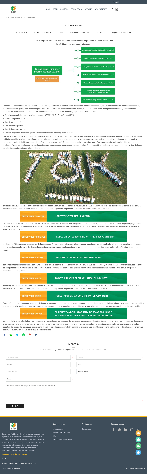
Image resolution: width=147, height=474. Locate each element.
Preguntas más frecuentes (121, 32)
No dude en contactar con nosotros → (15, 454)
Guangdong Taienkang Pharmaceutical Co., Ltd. (19, 463)
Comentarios (101, 9)
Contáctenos (86, 429)
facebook (4, 335)
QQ (138, 452)
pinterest (29, 335)
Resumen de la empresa (43, 32)
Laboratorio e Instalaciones (79, 32)
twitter (17, 335)
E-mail (138, 433)
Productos (76, 9)
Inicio (47, 9)
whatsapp (23, 335)
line (11, 335)
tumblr (36, 335)
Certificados (100, 32)
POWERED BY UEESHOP (135, 468)
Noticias (88, 9)
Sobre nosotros (61, 9)
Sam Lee (138, 439)
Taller (61, 32)
